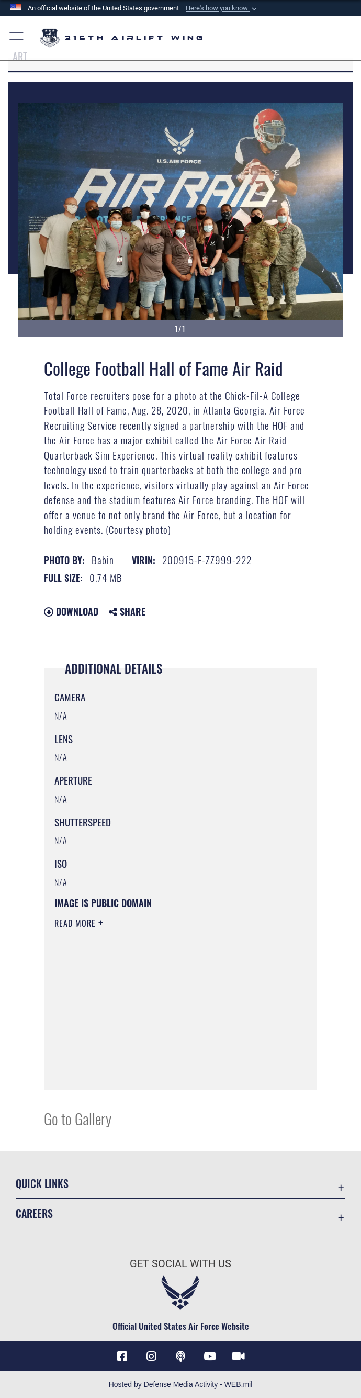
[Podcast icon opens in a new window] (180, 1356)
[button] (222, 8)
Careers (34, 1213)
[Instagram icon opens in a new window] (151, 1356)
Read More (76, 923)
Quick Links (42, 1183)
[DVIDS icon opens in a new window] (238, 1356)
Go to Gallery (77, 1118)
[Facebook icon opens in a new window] (122, 1356)
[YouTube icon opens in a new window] (210, 1356)
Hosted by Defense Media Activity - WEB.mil (181, 1384)
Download (71, 611)
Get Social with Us (180, 1263)
